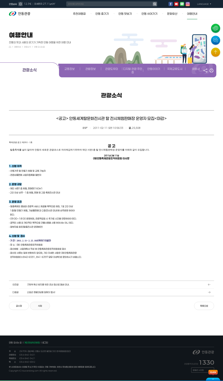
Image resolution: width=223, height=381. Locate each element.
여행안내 (17, 47)
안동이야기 (153, 69)
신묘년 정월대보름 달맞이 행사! (41, 292)
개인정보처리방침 (32, 342)
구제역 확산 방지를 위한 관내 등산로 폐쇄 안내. (48, 284)
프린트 (211, 71)
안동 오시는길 (39, 47)
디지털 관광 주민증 (132, 70)
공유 (205, 71)
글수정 (19, 306)
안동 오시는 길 (15, 342)
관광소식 (27, 47)
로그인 (45, 342)
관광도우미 (111, 69)
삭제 (40, 306)
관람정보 (90, 69)
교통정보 (69, 69)
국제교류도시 (174, 69)
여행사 (196, 69)
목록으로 (204, 306)
